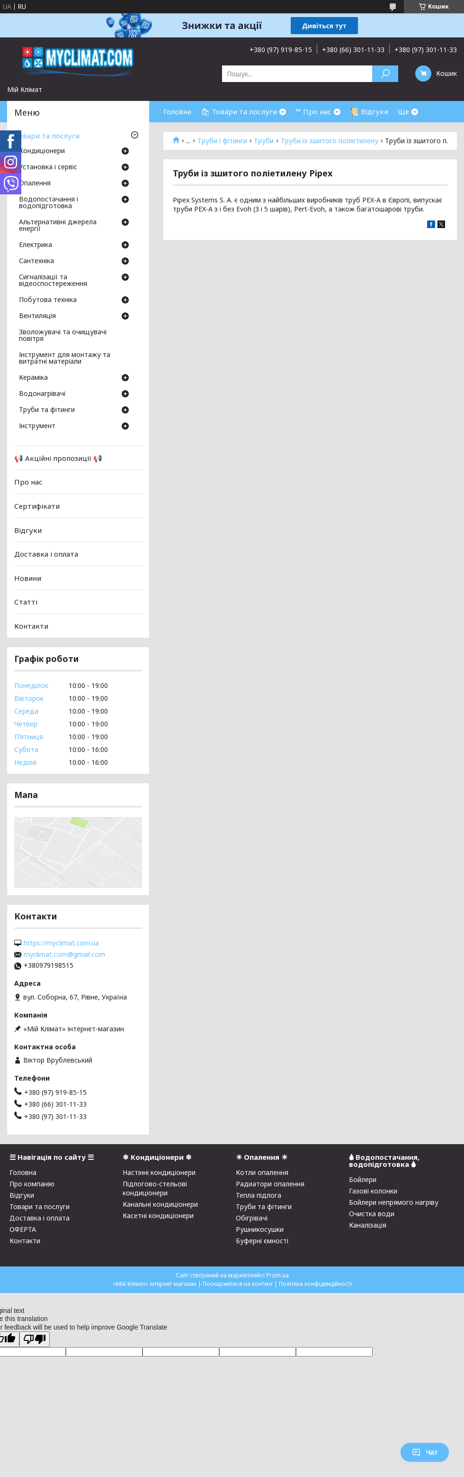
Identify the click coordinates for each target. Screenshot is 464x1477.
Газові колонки (373, 1190)
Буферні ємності (262, 1240)
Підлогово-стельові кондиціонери (155, 1188)
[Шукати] (385, 73)
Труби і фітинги (222, 141)
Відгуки (28, 529)
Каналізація (367, 1224)
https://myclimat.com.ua (61, 943)
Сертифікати (37, 506)
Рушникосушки (260, 1229)
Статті (25, 601)
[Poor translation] (34, 1339)
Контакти (31, 626)
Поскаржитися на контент (238, 1284)
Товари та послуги (47, 135)
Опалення (35, 183)
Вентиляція (37, 316)
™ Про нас (313, 111)
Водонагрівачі (42, 394)
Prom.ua (277, 1275)
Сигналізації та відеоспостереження (53, 281)
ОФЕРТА (22, 1229)
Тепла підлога (258, 1195)
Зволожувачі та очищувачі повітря (63, 336)
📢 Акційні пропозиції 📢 (58, 458)
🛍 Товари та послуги (239, 111)
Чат (424, 1452)
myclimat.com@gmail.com (64, 954)
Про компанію (31, 1183)
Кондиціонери (42, 151)
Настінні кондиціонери (159, 1172)
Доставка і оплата (46, 554)
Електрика (35, 245)
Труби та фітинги (47, 410)
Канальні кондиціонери (160, 1204)
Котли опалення (262, 1172)
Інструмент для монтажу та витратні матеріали (64, 358)
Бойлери (362, 1179)
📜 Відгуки (369, 111)
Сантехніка (36, 261)
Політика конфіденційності (315, 1284)
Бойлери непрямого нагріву (393, 1202)
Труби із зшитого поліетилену (329, 141)
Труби (264, 141)
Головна (177, 111)
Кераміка (33, 378)
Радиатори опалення (270, 1183)
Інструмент (37, 426)
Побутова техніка (48, 300)
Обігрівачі (252, 1217)
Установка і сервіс (48, 167)
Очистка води (371, 1213)
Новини (27, 578)
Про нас (28, 481)
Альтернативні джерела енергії (58, 226)
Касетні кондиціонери (158, 1215)
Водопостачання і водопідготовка (48, 203)
